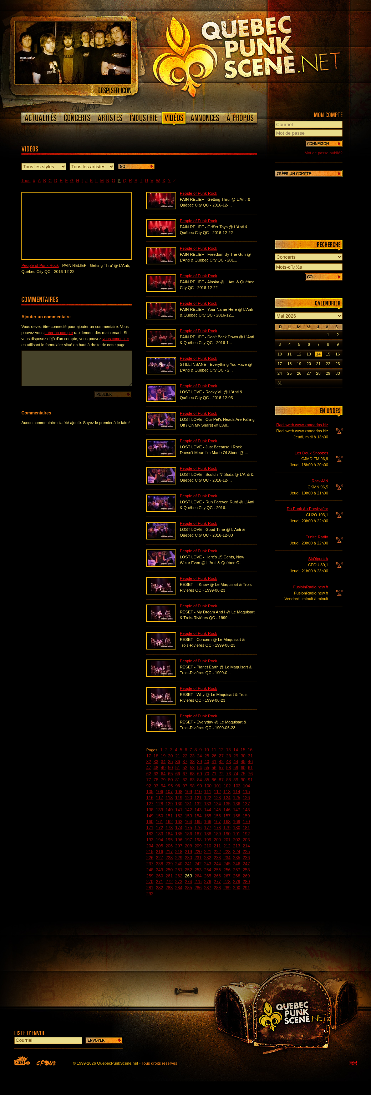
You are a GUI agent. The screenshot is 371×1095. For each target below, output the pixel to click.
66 (177, 773)
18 (155, 755)
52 (185, 767)
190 (226, 833)
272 (169, 881)
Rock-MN (319, 481)
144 (207, 809)
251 (178, 869)
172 (159, 827)
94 (163, 785)
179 (226, 827)
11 (214, 749)
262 (178, 876)
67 (185, 773)
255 (217, 869)
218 (178, 851)
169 (236, 821)
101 (217, 785)
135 (226, 803)
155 (207, 815)
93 (155, 785)
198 (198, 839)
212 (226, 845)
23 (192, 755)
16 (250, 749)
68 (192, 773)
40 (206, 761)
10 (206, 749)
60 (243, 767)
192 (246, 833)
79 (163, 779)
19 (163, 755)
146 (226, 809)
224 (236, 851)
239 (169, 863)
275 (198, 881)
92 (148, 785)
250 (169, 869)
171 (149, 827)
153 (188, 815)
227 (159, 857)
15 (242, 749)
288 (217, 887)
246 (236, 863)
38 (192, 761)
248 (149, 869)
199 (207, 839)
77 (148, 779)
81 (177, 779)
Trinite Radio (317, 537)
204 (149, 845)
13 (228, 749)
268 (236, 876)
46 (250, 761)
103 (236, 785)
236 (246, 857)
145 (217, 809)
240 (178, 863)
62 (148, 773)
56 (214, 767)
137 (246, 803)
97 (185, 785)
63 (155, 773)
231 (198, 857)
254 (207, 869)
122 (207, 797)
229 (178, 857)
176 (198, 827)
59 (235, 767)
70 (206, 773)
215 (149, 851)
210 (207, 845)
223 (226, 851)
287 (207, 887)
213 (236, 845)
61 (250, 767)
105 (149, 791)
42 (221, 761)
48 (155, 767)
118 (169, 797)
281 (149, 887)
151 (169, 815)
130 (178, 803)
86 (214, 779)
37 (185, 761)
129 (169, 803)
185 (178, 833)
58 (228, 767)
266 (217, 876)
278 (226, 881)
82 (185, 779)
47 (148, 767)
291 (246, 887)
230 (188, 857)
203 (246, 839)
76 (250, 773)
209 (198, 845)
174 (178, 827)
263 (188, 876)
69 (199, 773)
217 (169, 851)
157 (226, 815)
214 (246, 845)
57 (221, 767)
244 (217, 863)
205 (159, 845)
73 (228, 773)
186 (188, 833)
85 (206, 779)
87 (221, 779)
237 (149, 863)
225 (246, 851)
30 (243, 755)
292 (149, 893)
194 (159, 839)
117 (159, 797)
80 (170, 779)
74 (235, 773)
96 (177, 785)
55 (206, 767)
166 (207, 821)
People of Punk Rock (40, 265)
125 (236, 797)
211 (217, 845)
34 (163, 761)
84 (199, 779)
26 (214, 755)
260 (159, 876)
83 (192, 779)
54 (199, 767)
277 (217, 881)
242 (198, 863)
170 (246, 821)
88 (228, 779)
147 (236, 809)
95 (170, 785)
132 (198, 803)
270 (149, 881)
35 (170, 761)
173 (169, 827)
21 (177, 755)
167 (217, 821)
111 (207, 791)
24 (199, 755)
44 (235, 761)
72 (221, 773)
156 (217, 815)
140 (169, 809)
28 (228, 755)
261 (169, 876)
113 (226, 791)
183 (159, 833)
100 (208, 785)
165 (198, 821)
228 (169, 857)
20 (170, 755)
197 (188, 839)
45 (243, 761)
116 (149, 797)
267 (226, 876)
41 (214, 761)
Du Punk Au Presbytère (307, 509)
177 (207, 827)
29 (235, 755)
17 (148, 755)
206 (169, 845)
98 (192, 785)
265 (207, 876)
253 (198, 869)
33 (155, 761)
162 (169, 821)
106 (159, 791)
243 (207, 863)
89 (235, 779)
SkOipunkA (318, 559)
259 (149, 876)
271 (159, 881)
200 (217, 839)
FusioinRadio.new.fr (310, 587)
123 (217, 797)
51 (177, 767)
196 (178, 839)
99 (199, 785)
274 (188, 881)
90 (243, 779)
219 (188, 851)
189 (217, 833)
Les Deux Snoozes (311, 453)
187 (198, 833)
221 (207, 851)
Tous (25, 180)
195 (169, 839)
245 (226, 863)
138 (149, 809)
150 (159, 815)
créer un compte (59, 332)
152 (178, 815)
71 (214, 773)
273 (178, 881)
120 (188, 797)
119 (178, 797)
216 (159, 851)
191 (236, 833)
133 (207, 803)
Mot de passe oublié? (323, 153)
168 (226, 821)
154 (198, 815)
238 (159, 863)
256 (226, 869)
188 (207, 833)
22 (185, 755)
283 (169, 887)
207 (178, 845)
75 (243, 773)
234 (226, 857)
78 (155, 779)
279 (236, 881)
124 (226, 797)
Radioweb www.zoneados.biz (302, 425)
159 (246, 815)
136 (236, 803)
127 (149, 803)
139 (159, 809)
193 (149, 839)
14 (235, 749)
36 (177, 761)
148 (246, 809)
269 (246, 876)
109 (188, 791)
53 (192, 767)
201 (226, 839)
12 (221, 749)
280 (246, 881)
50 (170, 767)
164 (188, 821)
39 (199, 761)
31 (250, 755)
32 (148, 761)
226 (149, 857)
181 (246, 827)
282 (159, 887)
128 (159, 803)
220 (198, 851)
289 (226, 887)
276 (207, 881)
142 (188, 809)
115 (246, 791)
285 (188, 887)
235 (236, 857)
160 (149, 821)
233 (217, 857)
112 (217, 791)
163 (178, 821)
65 (170, 773)
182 (149, 833)
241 (188, 863)
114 (236, 791)
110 (198, 791)
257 (236, 869)
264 (198, 876)
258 (246, 869)
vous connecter (115, 339)
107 (169, 791)
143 (198, 809)
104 (246, 785)
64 (163, 773)
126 (246, 797)
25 (206, 755)
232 (207, 857)
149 (149, 815)
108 (178, 791)
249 (159, 869)
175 (188, 827)
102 (227, 785)
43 (228, 761)
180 (236, 827)
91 (250, 779)
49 (163, 767)
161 (159, 821)
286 (198, 887)
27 (221, 755)
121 (198, 797)
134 (217, 803)
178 (217, 827)
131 (188, 803)
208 (188, 845)
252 (188, 869)
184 (169, 833)
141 (178, 809)
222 (217, 851)
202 (236, 839)
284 (178, 887)
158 (236, 815)
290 (236, 887)
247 (246, 863)
